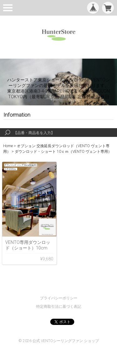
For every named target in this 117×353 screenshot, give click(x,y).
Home (8, 146)
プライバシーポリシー (58, 298)
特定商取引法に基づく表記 (58, 306)
